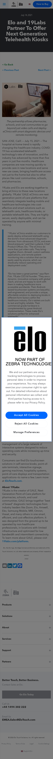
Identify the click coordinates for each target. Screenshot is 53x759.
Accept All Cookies (26, 415)
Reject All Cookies (26, 424)
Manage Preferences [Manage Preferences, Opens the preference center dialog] (26, 432)
